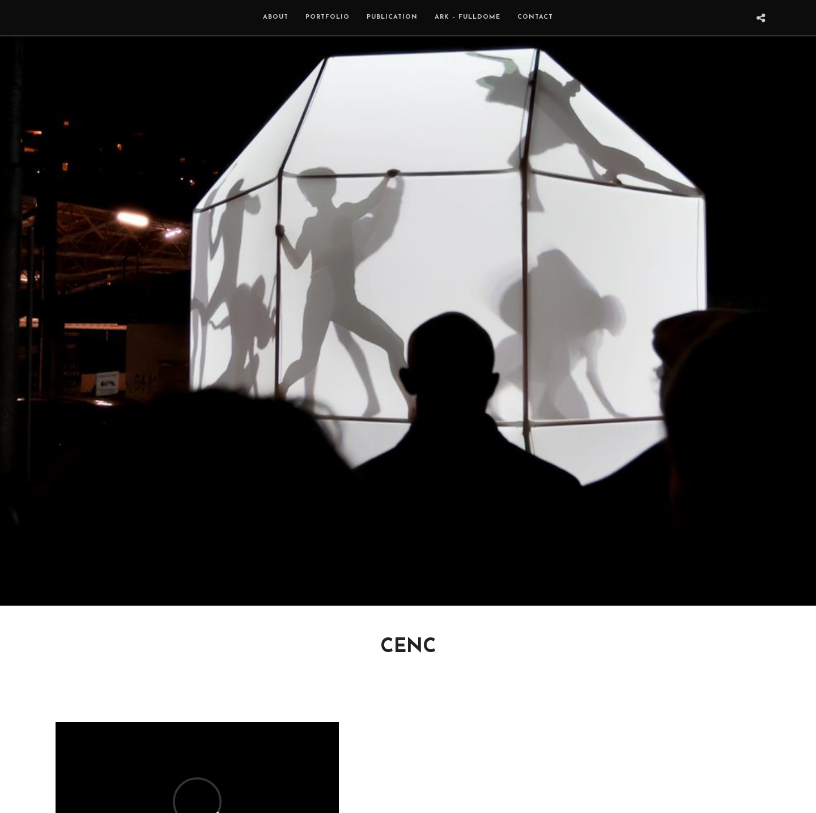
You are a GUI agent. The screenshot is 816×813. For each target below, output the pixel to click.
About (275, 17)
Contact (535, 17)
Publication (392, 17)
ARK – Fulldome (467, 17)
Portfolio (327, 17)
